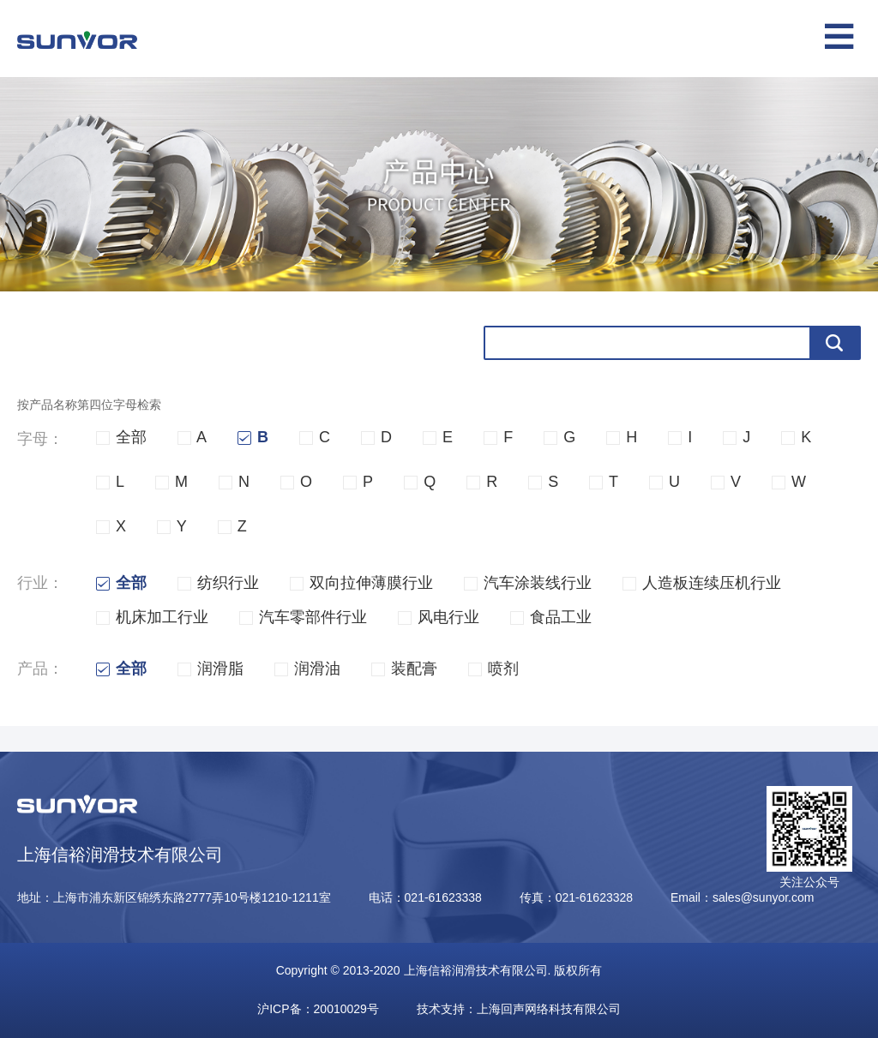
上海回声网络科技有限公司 (549, 1009)
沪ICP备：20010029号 (318, 1009)
